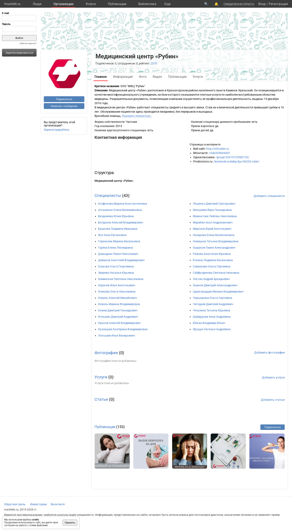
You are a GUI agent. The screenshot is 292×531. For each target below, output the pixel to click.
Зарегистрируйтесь (56, 129)
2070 (154, 63)
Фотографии (106, 352)
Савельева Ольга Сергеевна (211, 266)
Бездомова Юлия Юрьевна (116, 216)
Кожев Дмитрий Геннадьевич (117, 310)
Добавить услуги (273, 377)
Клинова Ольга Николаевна (116, 291)
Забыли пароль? (27, 43)
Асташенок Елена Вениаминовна (120, 210)
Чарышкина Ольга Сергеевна (212, 297)
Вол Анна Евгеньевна (112, 235)
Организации (63, 4)
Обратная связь (15, 504)
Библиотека (147, 4)
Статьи (101, 399)
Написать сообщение (64, 106)
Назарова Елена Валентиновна (213, 235)
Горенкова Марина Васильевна (119, 241)
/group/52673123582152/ (232, 157)
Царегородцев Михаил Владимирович (218, 291)
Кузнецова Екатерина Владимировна (123, 329)
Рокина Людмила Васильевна (213, 260)
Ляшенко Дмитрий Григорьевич (214, 203)
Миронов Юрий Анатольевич (212, 228)
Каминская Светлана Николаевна (120, 279)
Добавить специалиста (269, 196)
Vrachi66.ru (12, 4)
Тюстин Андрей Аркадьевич (211, 279)
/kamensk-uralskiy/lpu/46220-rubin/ (237, 161)
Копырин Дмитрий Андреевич (118, 316)
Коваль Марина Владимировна (119, 304)
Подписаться (64, 99)
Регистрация (278, 4)
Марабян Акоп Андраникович (213, 222)
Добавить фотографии (269, 352)
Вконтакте (58, 504)
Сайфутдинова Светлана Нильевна (216, 272)
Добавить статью (273, 399)
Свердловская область (238, 3)
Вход (262, 4)
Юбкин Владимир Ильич (209, 323)
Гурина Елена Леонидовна (115, 247)
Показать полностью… (137, 116)
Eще (167, 4)
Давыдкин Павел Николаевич (118, 253)
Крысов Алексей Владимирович (119, 323)
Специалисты (107, 195)
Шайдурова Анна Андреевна (212, 316)
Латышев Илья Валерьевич (116, 335)
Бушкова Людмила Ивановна (117, 228)
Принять (70, 522)
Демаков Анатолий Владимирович (121, 260)
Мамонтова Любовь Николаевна (215, 216)
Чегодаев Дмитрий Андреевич (213, 304)
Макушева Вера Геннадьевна (212, 210)
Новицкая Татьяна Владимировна (215, 241)
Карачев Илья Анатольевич (116, 285)
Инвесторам (38, 504)
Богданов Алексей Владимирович (120, 222)
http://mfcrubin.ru (217, 148)
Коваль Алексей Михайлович (117, 297)
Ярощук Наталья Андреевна (212, 329)
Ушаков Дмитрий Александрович (215, 285)
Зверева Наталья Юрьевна (116, 272)
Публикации (117, 4)
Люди (37, 4)
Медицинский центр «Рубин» (114, 180)
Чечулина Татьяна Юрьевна (211, 310)
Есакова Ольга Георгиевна (116, 266)
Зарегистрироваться (19, 52)
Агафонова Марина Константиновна (122, 203)
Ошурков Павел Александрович (214, 247)
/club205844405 (219, 153)
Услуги (91, 4)
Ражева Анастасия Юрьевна (212, 253)
